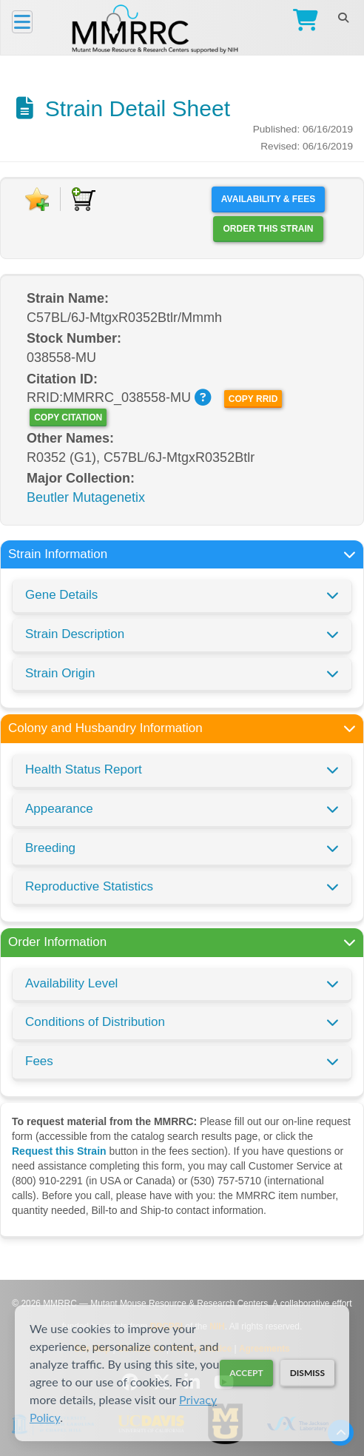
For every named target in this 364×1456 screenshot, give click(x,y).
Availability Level (71, 983)
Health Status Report (83, 769)
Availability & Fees (268, 199)
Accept (246, 1372)
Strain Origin (60, 673)
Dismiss (307, 1372)
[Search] (343, 18)
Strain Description (74, 634)
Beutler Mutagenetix (86, 497)
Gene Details (61, 595)
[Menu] (22, 22)
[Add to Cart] (83, 199)
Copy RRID (253, 399)
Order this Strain (268, 229)
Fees (39, 1061)
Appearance (59, 809)
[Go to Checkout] (302, 22)
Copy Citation (68, 417)
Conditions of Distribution (95, 1022)
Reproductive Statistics (89, 886)
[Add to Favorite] (37, 199)
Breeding (50, 848)
